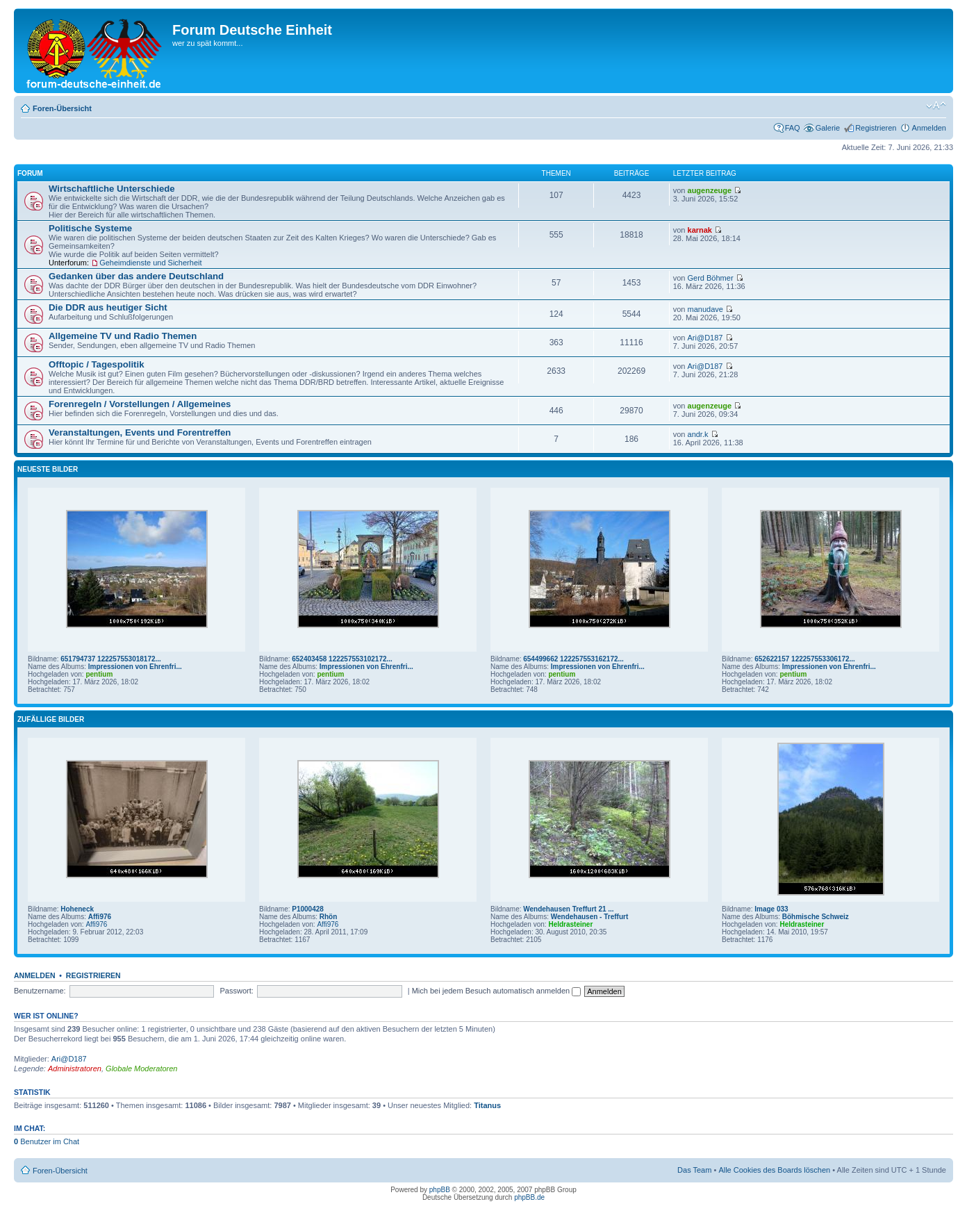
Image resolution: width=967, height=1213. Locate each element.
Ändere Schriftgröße (936, 105)
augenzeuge (710, 190)
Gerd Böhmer (711, 278)
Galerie (828, 128)
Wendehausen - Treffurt (590, 917)
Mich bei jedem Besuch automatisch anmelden (496, 991)
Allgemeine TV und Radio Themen (123, 336)
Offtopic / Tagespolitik (96, 364)
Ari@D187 (705, 337)
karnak (700, 230)
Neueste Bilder (47, 469)
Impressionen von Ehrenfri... (135, 666)
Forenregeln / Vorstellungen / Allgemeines (140, 404)
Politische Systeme (90, 228)
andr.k (698, 434)
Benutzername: (40, 991)
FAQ (792, 128)
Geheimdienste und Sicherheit (150, 262)
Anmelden (928, 128)
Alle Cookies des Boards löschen (774, 1170)
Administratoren (74, 1068)
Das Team (694, 1170)
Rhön (329, 917)
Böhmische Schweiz (815, 917)
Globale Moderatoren (141, 1068)
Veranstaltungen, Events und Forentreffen (140, 432)
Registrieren (875, 128)
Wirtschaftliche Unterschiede (112, 188)
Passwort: (237, 991)
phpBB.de (529, 1197)
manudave (705, 309)
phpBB (439, 1190)
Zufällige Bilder (50, 719)
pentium (99, 674)
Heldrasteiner (570, 924)
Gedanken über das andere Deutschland (136, 276)
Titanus (487, 1105)
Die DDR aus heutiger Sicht (108, 307)
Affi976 (99, 917)
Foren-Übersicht (62, 108)
